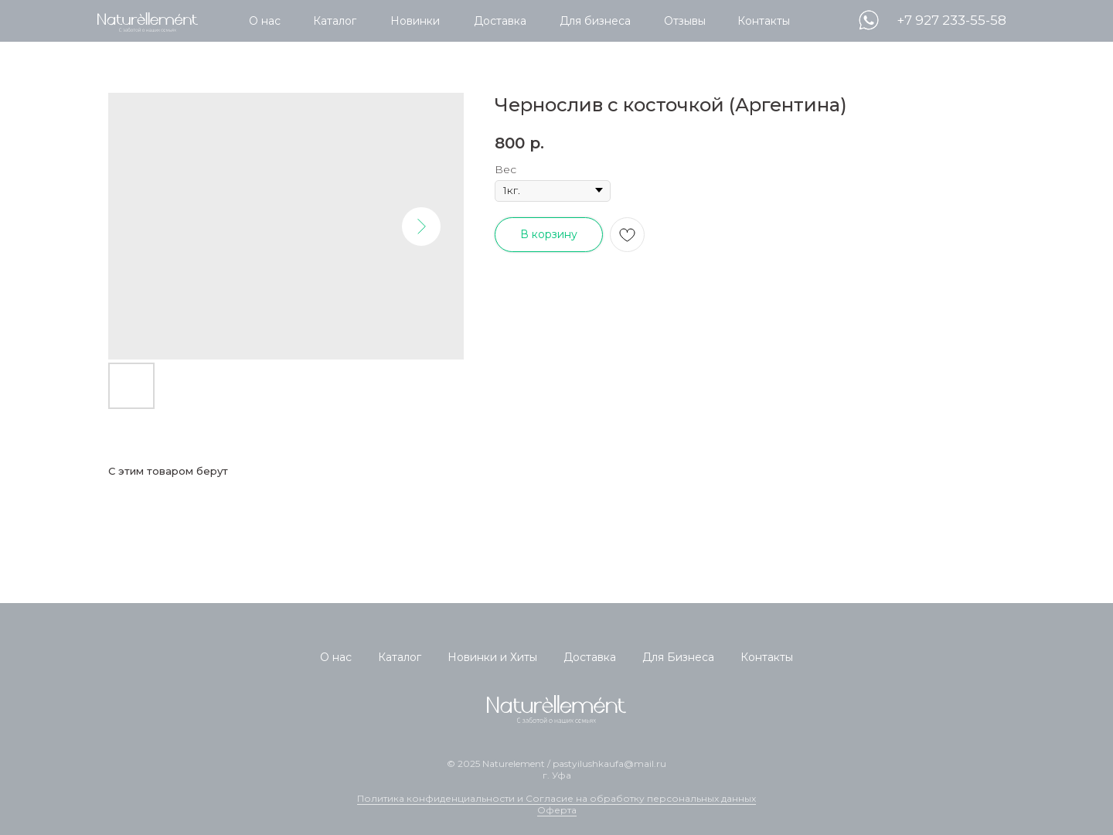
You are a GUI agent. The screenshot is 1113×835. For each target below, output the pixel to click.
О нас (265, 21)
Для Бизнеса (678, 657)
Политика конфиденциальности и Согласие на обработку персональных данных (556, 798)
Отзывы (685, 21)
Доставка (500, 21)
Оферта (557, 810)
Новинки (415, 21)
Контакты (763, 21)
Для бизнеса (595, 21)
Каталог (334, 21)
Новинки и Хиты (492, 657)
